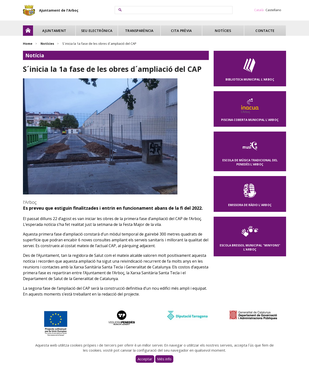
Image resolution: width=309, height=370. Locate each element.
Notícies (223, 30)
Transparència (139, 30)
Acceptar (145, 358)
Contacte (264, 30)
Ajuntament (54, 30)
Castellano (273, 10)
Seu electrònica (96, 30)
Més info (164, 358)
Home (27, 43)
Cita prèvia (181, 30)
